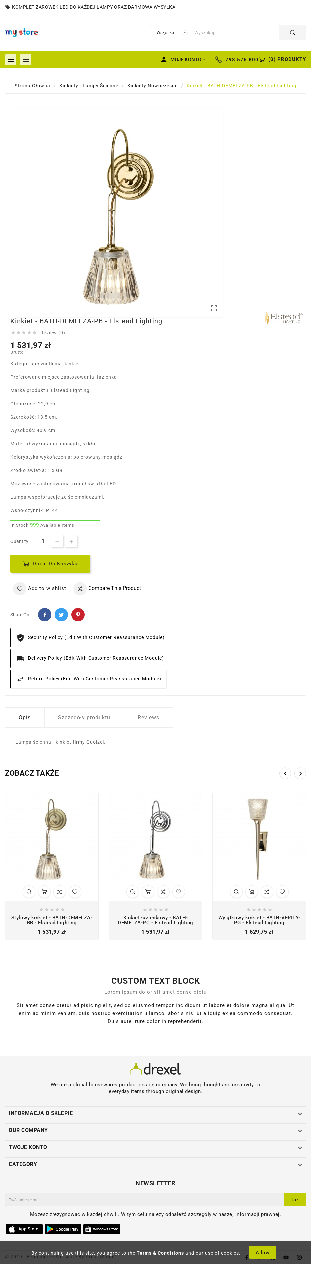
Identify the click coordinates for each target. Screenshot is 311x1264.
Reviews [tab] (148, 717)
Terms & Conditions (160, 1253)
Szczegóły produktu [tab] (84, 717)
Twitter (61, 614)
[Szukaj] (235, 32)
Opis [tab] (25, 717)
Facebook (44, 614)
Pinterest (78, 614)
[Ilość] (43, 541)
